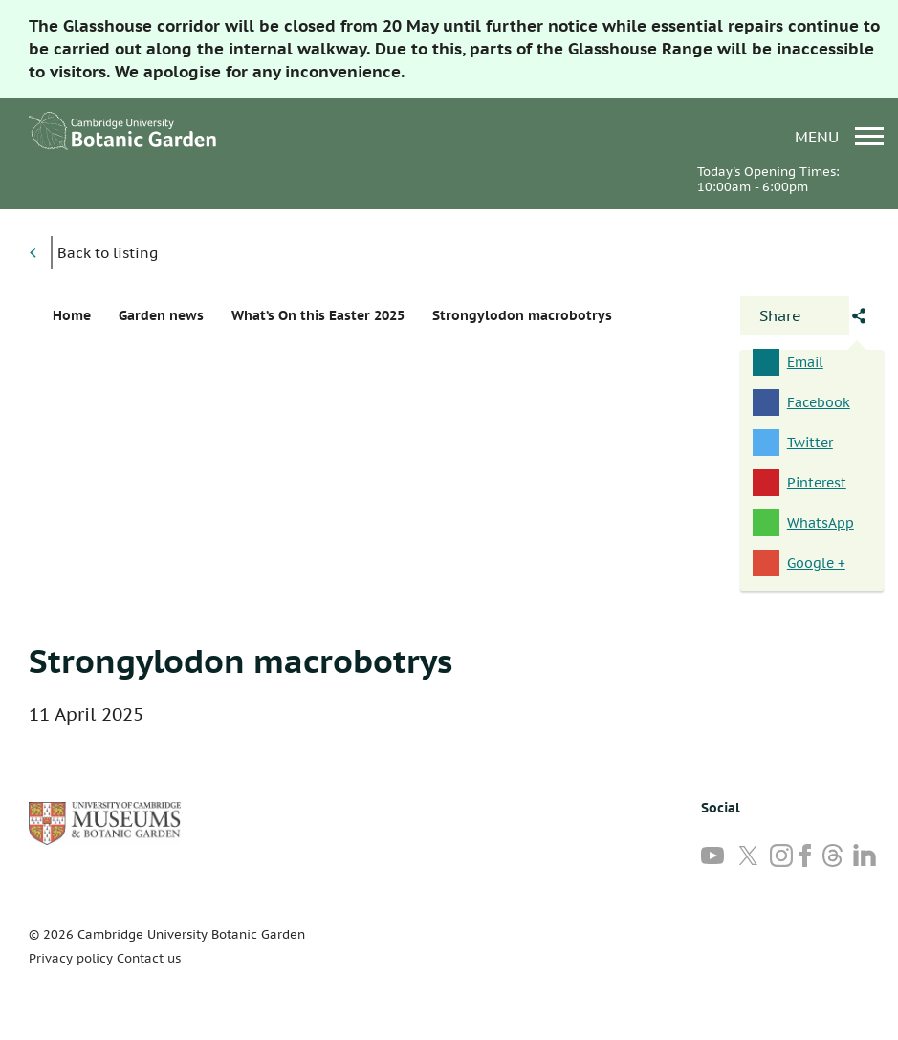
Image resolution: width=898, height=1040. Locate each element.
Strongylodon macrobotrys (240, 660)
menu (839, 136)
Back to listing (107, 253)
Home (72, 315)
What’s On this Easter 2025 (318, 315)
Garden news (161, 315)
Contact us (149, 958)
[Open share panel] (794, 315)
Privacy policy (71, 958)
